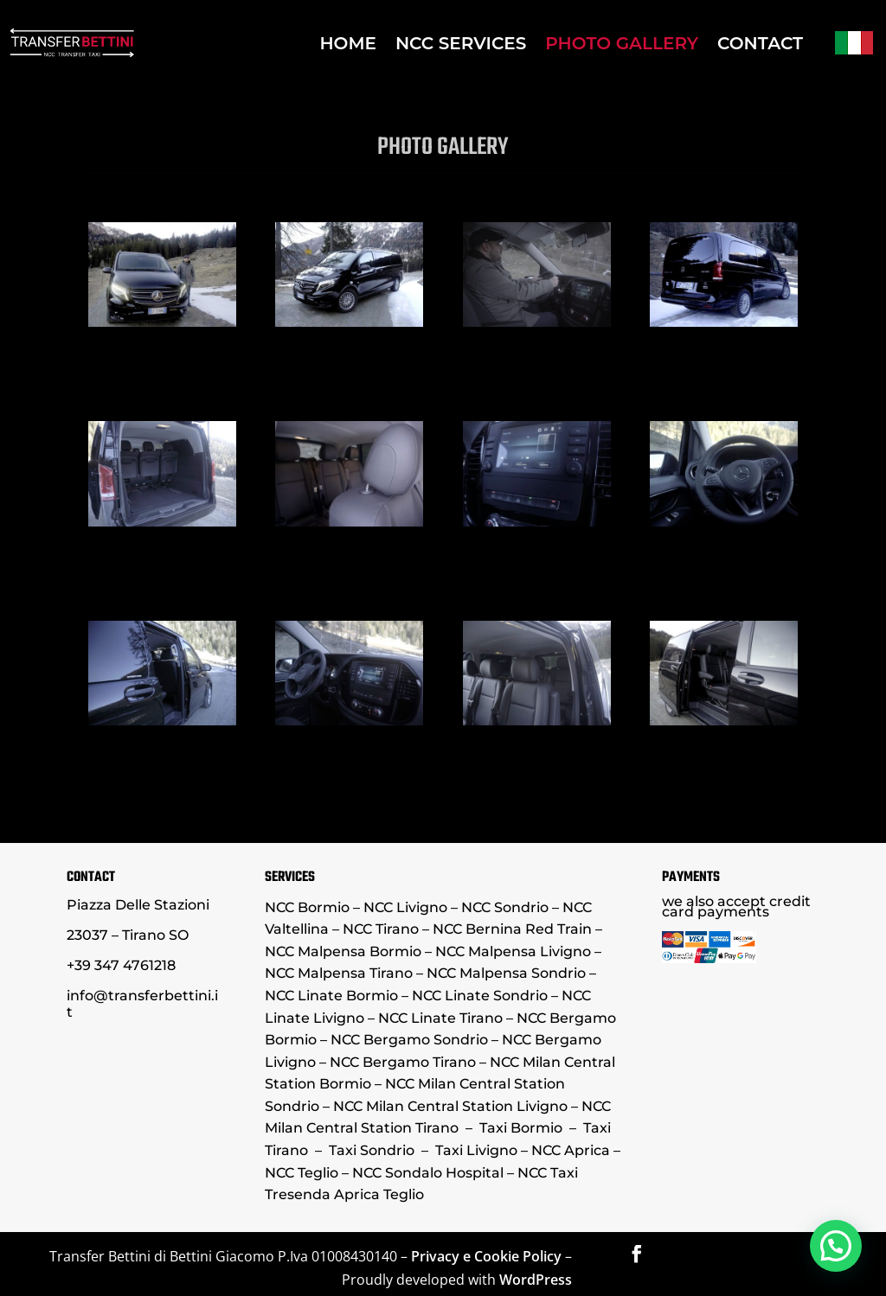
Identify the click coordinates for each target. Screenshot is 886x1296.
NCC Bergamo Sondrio (409, 1039)
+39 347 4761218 (121, 965)
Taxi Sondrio (371, 1150)
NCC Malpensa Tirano (339, 973)
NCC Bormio (307, 907)
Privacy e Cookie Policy (486, 1256)
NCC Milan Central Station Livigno (450, 1106)
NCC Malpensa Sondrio (504, 973)
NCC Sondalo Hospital (428, 1173)
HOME (347, 43)
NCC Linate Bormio (331, 995)
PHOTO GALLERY (621, 43)
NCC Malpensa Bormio (343, 951)
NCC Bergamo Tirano (403, 1062)
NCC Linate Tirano (440, 1018)
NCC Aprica (570, 1150)
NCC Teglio (301, 1173)
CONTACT (760, 43)
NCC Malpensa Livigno (513, 951)
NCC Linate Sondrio (480, 995)
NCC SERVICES (460, 43)
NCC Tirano (381, 929)
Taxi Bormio (520, 1128)
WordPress (535, 1279)
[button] (835, 1244)
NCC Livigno (405, 907)
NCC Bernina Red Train (512, 929)
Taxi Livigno (476, 1150)
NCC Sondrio (506, 907)
